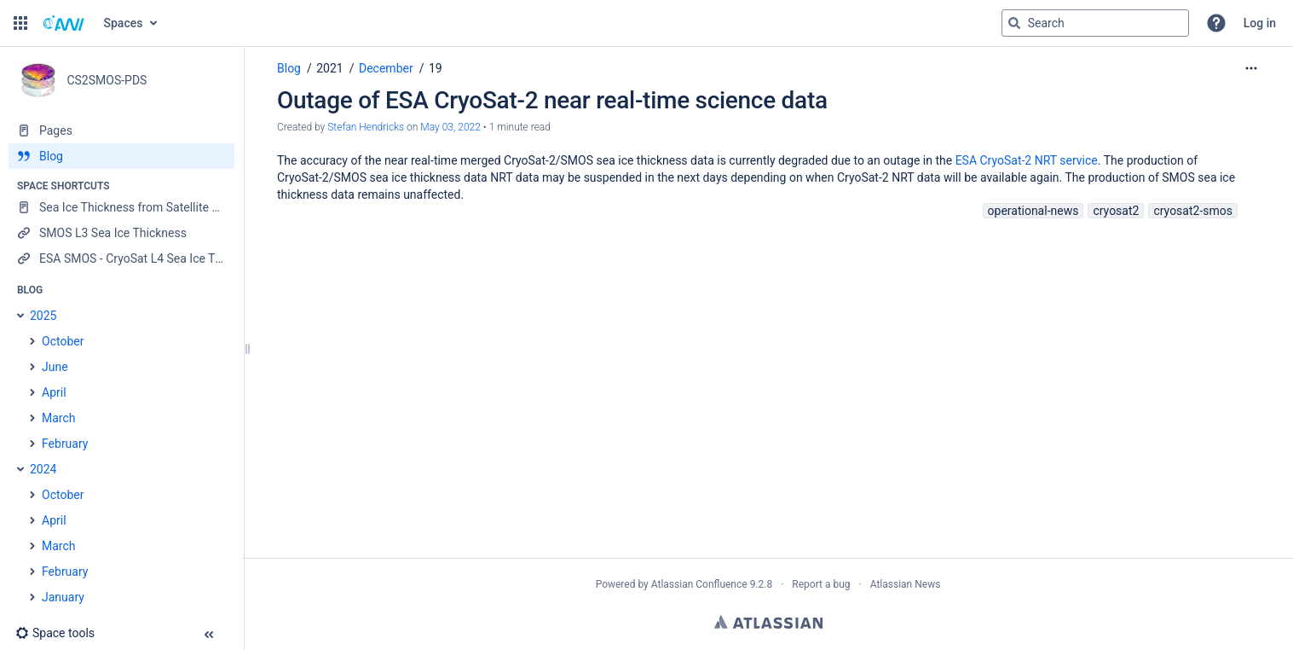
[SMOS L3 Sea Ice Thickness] (121, 233)
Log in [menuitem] (1260, 23)
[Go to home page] (63, 23)
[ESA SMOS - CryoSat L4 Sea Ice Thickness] (121, 258)
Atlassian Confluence (699, 584)
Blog (289, 68)
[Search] (1014, 23)
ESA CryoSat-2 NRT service (1026, 160)
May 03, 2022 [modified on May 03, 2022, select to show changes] (450, 127)
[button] (20, 23)
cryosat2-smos (1192, 211)
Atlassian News (905, 584)
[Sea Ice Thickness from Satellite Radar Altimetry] (121, 207)
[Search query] (1095, 23)
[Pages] (121, 130)
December (386, 68)
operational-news (1033, 211)
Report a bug (821, 584)
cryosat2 (1116, 211)
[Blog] (121, 156)
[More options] (1251, 68)
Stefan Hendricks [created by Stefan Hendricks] (365, 127)
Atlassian (768, 622)
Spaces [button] (123, 23)
